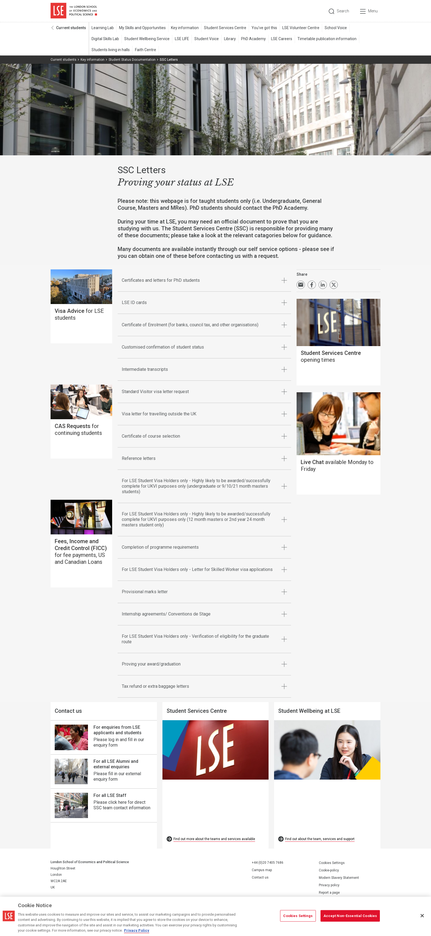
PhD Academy (253, 39)
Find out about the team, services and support (320, 839)
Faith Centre (145, 50)
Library (230, 39)
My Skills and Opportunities (142, 28)
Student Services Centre (225, 28)
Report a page (329, 892)
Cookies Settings (332, 863)
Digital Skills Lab (105, 39)
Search (343, 11)
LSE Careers (281, 39)
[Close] (422, 916)
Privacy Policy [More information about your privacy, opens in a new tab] (136, 930)
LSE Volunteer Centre (300, 28)
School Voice (336, 28)
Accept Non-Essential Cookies (350, 916)
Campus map (262, 870)
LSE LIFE (182, 39)
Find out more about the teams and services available (214, 839)
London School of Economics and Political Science (74, 11)
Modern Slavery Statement (339, 878)
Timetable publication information (327, 39)
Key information (185, 28)
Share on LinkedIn (323, 285)
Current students (71, 28)
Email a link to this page (301, 285)
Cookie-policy (329, 870)
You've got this (264, 28)
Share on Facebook (312, 285)
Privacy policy (329, 885)
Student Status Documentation (132, 60)
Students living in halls (111, 50)
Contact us (260, 877)
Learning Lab (103, 28)
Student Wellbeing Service (147, 39)
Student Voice (206, 39)
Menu (373, 11)
